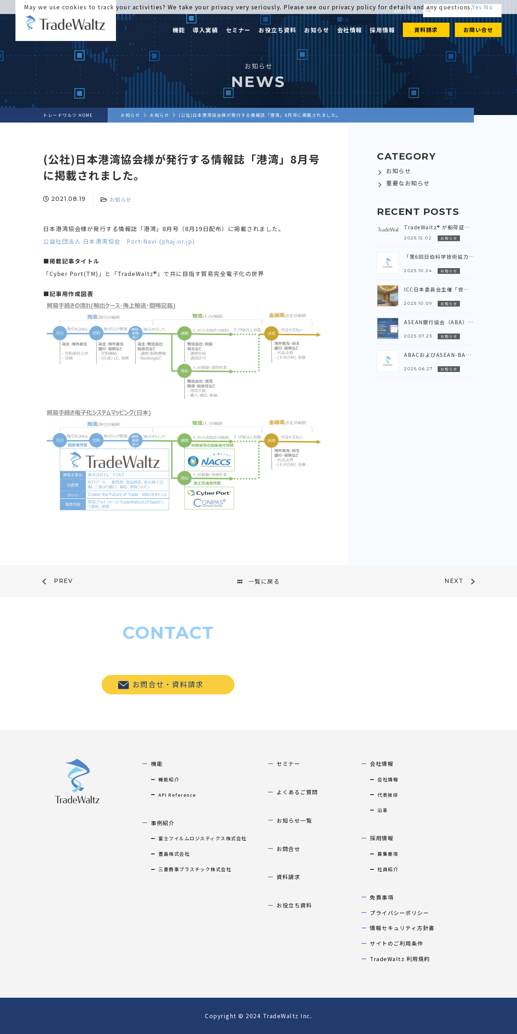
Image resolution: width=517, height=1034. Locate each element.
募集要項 (387, 853)
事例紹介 (162, 823)
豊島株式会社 (174, 853)
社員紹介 (387, 869)
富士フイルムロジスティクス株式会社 (202, 838)
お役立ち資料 (277, 30)
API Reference (177, 794)
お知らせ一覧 (294, 820)
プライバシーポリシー (399, 912)
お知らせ (316, 30)
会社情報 (349, 30)
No (488, 7)
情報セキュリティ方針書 (402, 928)
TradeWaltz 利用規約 (400, 958)
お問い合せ (478, 29)
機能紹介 (168, 779)
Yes (477, 7)
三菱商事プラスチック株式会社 (194, 869)
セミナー (238, 30)
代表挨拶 (387, 794)
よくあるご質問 (297, 792)
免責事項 (381, 897)
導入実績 (205, 30)
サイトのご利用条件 (396, 943)
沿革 (382, 810)
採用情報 (382, 30)
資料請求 (426, 29)
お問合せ (288, 849)
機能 (179, 30)
